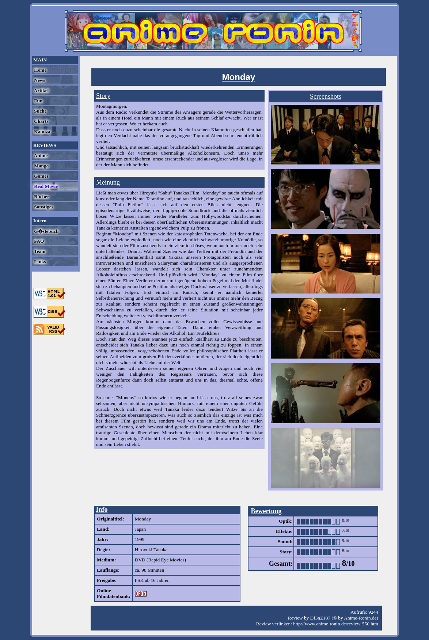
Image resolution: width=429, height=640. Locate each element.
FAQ (38, 241)
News (39, 80)
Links (39, 261)
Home (39, 70)
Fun (37, 100)
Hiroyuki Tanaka (151, 549)
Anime (40, 155)
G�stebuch (45, 231)
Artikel (41, 90)
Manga (41, 165)
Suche (39, 111)
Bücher (41, 196)
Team (39, 251)
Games (41, 176)
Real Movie (45, 186)
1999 (140, 539)
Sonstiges (43, 206)
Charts (41, 121)
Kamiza (41, 131)
